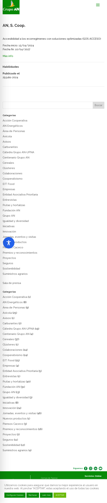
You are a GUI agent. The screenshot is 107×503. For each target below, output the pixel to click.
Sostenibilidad (11, 268)
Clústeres (9, 168)
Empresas (9, 189)
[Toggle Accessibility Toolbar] (9, 243)
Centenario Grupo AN (16, 157)
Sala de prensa (12, 283)
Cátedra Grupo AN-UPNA (18, 152)
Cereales (8, 162)
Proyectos (9, 258)
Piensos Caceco (13, 423)
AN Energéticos (13, 125)
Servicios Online (93, 476)
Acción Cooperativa (15, 120)
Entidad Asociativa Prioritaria (20, 194)
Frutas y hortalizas (14, 205)
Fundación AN (11, 210)
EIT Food (8, 184)
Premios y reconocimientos (20, 252)
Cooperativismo (13, 178)
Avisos (7, 141)
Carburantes (10, 147)
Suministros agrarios (15, 273)
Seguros (8, 263)
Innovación (9, 231)
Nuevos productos (15, 418)
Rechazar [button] (33, 495)
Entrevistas (10, 199)
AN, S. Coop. (11, 91)
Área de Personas (14, 131)
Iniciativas (9, 226)
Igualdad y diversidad (16, 221)
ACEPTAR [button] (60, 495)
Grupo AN (9, 215)
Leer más (46, 495)
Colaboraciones (12, 173)
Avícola (7, 136)
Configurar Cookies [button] (15, 495)
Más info (8, 56)
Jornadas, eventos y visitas (19, 236)
